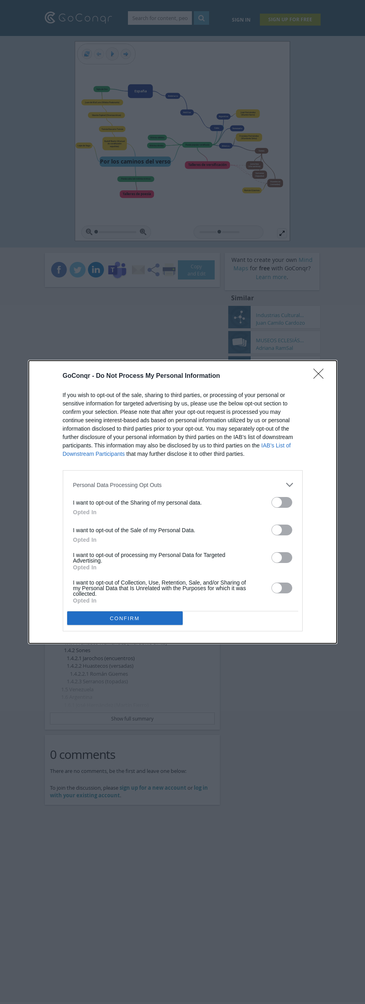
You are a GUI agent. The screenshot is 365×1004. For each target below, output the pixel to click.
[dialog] (183, 502)
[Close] (321, 376)
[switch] (281, 502)
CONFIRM (125, 618)
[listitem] (182, 485)
